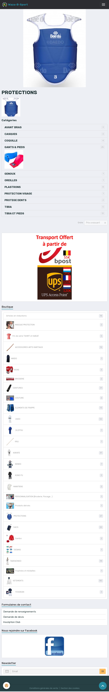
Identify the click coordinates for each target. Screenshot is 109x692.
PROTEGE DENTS (15, 200)
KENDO (54, 464)
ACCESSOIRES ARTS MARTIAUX (54, 347)
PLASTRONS (13, 187)
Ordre (80, 223)
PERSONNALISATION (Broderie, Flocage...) (54, 496)
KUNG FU (54, 475)
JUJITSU (54, 430)
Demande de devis (13, 617)
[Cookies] (6, 685)
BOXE (54, 370)
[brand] (15, 4)
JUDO (54, 419)
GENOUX (10, 173)
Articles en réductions (54, 315)
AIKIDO (54, 359)
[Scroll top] (103, 686)
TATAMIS (54, 550)
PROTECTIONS (54, 516)
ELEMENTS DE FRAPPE (54, 408)
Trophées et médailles (54, 570)
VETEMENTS (54, 581)
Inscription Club (11, 622)
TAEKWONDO (54, 561)
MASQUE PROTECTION (54, 325)
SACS (54, 527)
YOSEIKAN (54, 592)
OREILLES (11, 180)
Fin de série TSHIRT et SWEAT (54, 336)
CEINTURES (54, 388)
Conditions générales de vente (43, 688)
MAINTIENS (54, 487)
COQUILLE (11, 140)
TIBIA (8, 206)
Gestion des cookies (70, 688)
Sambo (54, 539)
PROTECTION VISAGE (18, 193)
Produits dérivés (54, 506)
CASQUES (11, 134)
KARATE (54, 453)
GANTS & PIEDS (15, 147)
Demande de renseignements (19, 611)
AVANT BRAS (13, 127)
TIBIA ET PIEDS (14, 213)
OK (102, 671)
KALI (54, 442)
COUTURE (54, 398)
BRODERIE (54, 379)
